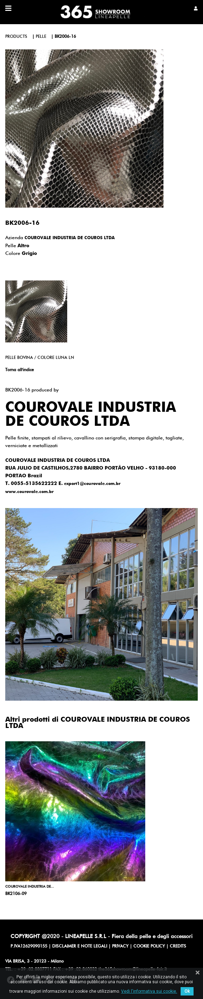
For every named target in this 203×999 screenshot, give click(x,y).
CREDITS (178, 946)
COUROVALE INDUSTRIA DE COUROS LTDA (69, 238)
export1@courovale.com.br (92, 484)
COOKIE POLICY (149, 946)
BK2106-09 (16, 894)
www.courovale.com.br (29, 492)
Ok (187, 991)
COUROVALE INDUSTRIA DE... (29, 886)
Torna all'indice (19, 370)
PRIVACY (120, 946)
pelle (41, 37)
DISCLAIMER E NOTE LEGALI (79, 946)
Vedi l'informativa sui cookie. (149, 991)
